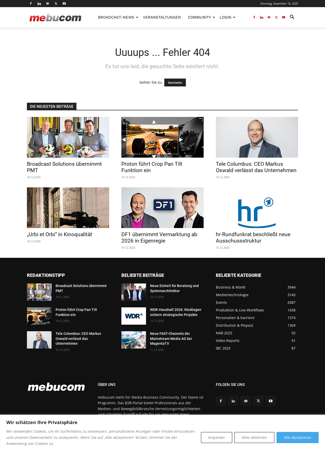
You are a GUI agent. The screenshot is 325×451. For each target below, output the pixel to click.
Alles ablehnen (254, 437)
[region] (162, 433)
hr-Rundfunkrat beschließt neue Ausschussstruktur (253, 237)
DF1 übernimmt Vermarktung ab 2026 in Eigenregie (159, 237)
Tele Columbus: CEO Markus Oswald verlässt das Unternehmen (256, 167)
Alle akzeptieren (297, 437)
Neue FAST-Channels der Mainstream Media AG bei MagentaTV (171, 338)
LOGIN (227, 17)
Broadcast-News (118, 17)
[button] (292, 17)
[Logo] (55, 17)
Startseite (175, 82)
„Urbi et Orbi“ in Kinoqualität (59, 234)
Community (201, 17)
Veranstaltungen (162, 17)
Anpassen (216, 437)
